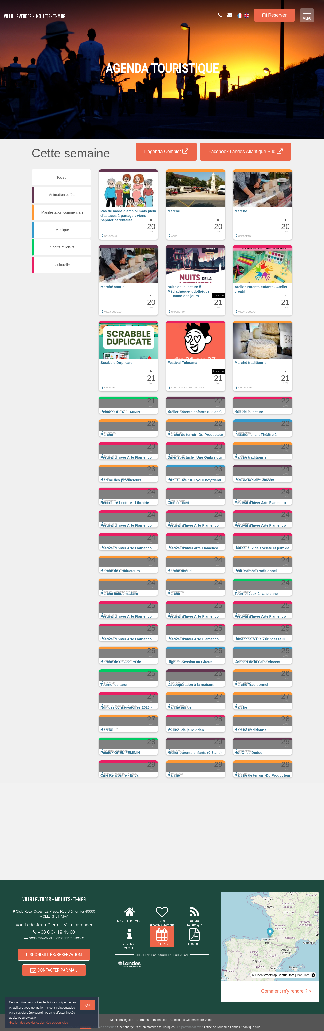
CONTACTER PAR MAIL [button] (53, 970)
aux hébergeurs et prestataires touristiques (145, 1027)
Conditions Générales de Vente (191, 1020)
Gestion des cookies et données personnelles (38, 1022)
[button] (128, 207)
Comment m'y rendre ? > (286, 991)
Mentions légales (121, 1020)
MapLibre (303, 975)
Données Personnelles (151, 1020)
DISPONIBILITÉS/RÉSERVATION (54, 954)
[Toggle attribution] (313, 975)
